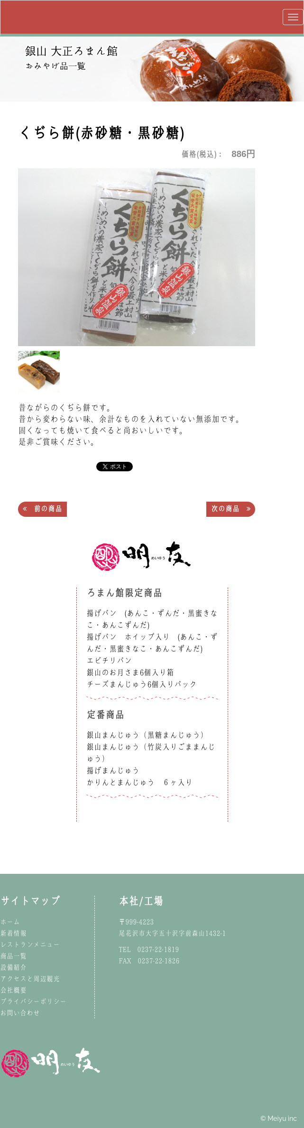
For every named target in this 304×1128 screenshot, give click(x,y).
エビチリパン (109, 660)
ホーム (10, 921)
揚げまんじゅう (112, 770)
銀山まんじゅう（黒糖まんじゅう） (147, 735)
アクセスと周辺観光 (30, 978)
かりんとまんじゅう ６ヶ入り (139, 782)
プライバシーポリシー (33, 1001)
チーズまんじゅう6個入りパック (141, 684)
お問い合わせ (20, 1012)
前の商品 (42, 509)
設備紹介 (13, 967)
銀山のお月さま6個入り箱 (130, 672)
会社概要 (13, 990)
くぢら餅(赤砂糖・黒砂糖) (101, 133)
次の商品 (230, 509)
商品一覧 (13, 956)
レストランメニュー (30, 944)
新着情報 (13, 933)
